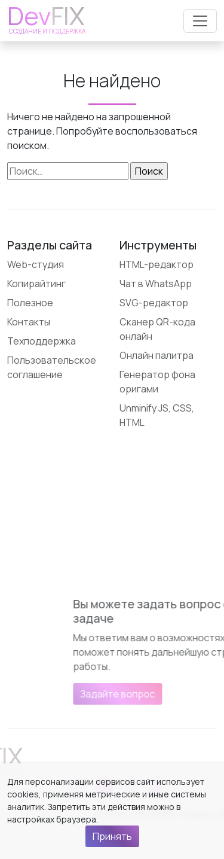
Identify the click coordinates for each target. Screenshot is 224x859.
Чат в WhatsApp (155, 283)
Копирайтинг (36, 283)
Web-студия (35, 264)
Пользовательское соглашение (51, 367)
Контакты (28, 321)
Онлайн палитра (156, 355)
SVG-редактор (153, 302)
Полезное (30, 302)
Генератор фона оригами (157, 381)
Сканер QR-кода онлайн (157, 329)
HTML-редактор (156, 264)
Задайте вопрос (161, 693)
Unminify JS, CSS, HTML (156, 415)
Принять (112, 836)
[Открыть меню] (200, 21)
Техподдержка (41, 341)
